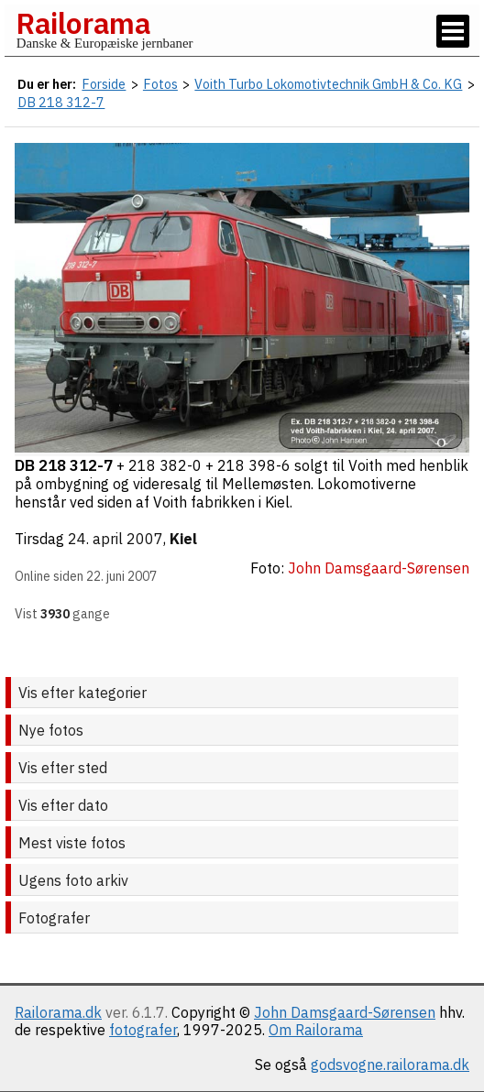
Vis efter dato (63, 805)
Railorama (83, 23)
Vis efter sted (62, 768)
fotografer (143, 1030)
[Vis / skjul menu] (452, 31)
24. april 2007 (115, 539)
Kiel (183, 539)
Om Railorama (316, 1030)
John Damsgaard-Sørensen (344, 1012)
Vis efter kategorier (82, 692)
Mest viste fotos (72, 843)
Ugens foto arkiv (73, 880)
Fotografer (54, 918)
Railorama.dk (58, 1012)
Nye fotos (50, 730)
